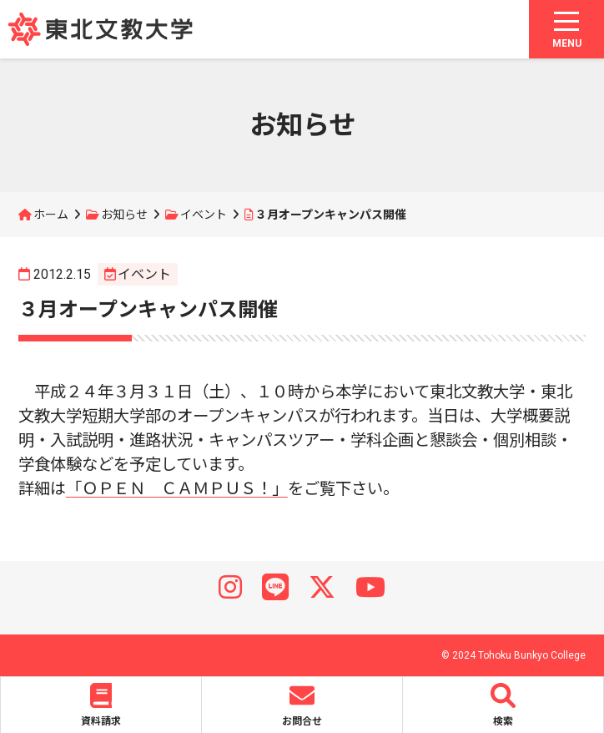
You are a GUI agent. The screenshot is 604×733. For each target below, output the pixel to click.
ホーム (50, 214)
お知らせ (124, 214)
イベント (203, 214)
